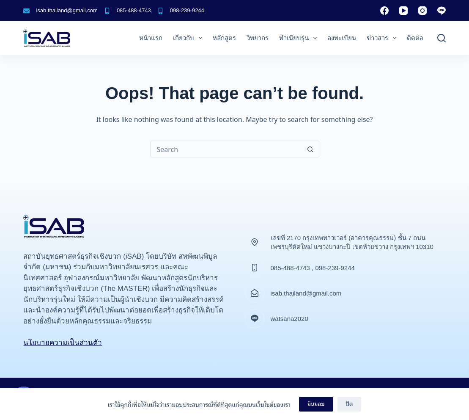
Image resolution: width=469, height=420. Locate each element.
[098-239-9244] (160, 11)
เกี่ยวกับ (189, 38)
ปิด (349, 403)
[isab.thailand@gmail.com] (26, 11)
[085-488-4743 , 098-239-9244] (254, 267)
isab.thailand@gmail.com (66, 10)
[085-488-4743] (107, 11)
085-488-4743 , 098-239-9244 (313, 267)
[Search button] (310, 149)
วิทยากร (258, 37)
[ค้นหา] (441, 38)
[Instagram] (422, 10)
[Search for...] (226, 149)
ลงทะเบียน (341, 37)
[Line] (441, 10)
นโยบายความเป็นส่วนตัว (62, 343)
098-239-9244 (187, 10)
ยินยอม (316, 403)
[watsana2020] (254, 318)
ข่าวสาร (383, 38)
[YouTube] (403, 10)
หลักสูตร (224, 37)
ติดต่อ (415, 37)
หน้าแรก (150, 37)
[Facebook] (384, 10)
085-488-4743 (134, 10)
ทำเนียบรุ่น (299, 38)
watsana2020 (289, 318)
